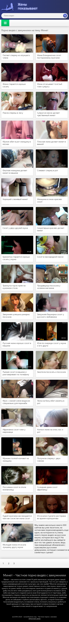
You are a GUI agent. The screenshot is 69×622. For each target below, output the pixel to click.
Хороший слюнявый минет (15, 199)
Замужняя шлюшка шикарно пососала (16, 315)
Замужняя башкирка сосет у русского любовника (50, 315)
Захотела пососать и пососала (51, 372)
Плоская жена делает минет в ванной (51, 142)
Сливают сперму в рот (47, 170)
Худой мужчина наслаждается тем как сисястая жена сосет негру (17, 517)
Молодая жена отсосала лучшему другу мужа (14, 545)
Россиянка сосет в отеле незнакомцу (14, 488)
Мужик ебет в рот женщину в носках (17, 142)
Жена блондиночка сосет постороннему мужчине (49, 56)
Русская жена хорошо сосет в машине (17, 344)
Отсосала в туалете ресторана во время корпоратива (51, 517)
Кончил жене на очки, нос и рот (50, 430)
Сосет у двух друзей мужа (15, 228)
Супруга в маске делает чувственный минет (48, 113)
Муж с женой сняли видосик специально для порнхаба (16, 401)
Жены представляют (21, 6)
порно (44, 535)
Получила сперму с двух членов (48, 459)
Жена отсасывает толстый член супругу (49, 85)
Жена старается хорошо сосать (14, 85)
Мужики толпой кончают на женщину (16, 459)
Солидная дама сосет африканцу (47, 488)
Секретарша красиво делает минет (50, 229)
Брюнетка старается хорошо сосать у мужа (16, 257)
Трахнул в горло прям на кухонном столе (14, 286)
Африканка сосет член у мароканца (14, 430)
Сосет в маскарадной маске (50, 256)
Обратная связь (35, 618)
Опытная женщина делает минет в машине (15, 171)
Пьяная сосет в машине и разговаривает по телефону (16, 373)
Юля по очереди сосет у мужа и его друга (51, 344)
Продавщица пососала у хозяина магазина (48, 286)
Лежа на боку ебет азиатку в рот (50, 401)
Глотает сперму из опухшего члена (16, 56)
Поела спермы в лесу (13, 112)
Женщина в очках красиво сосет (49, 200)
